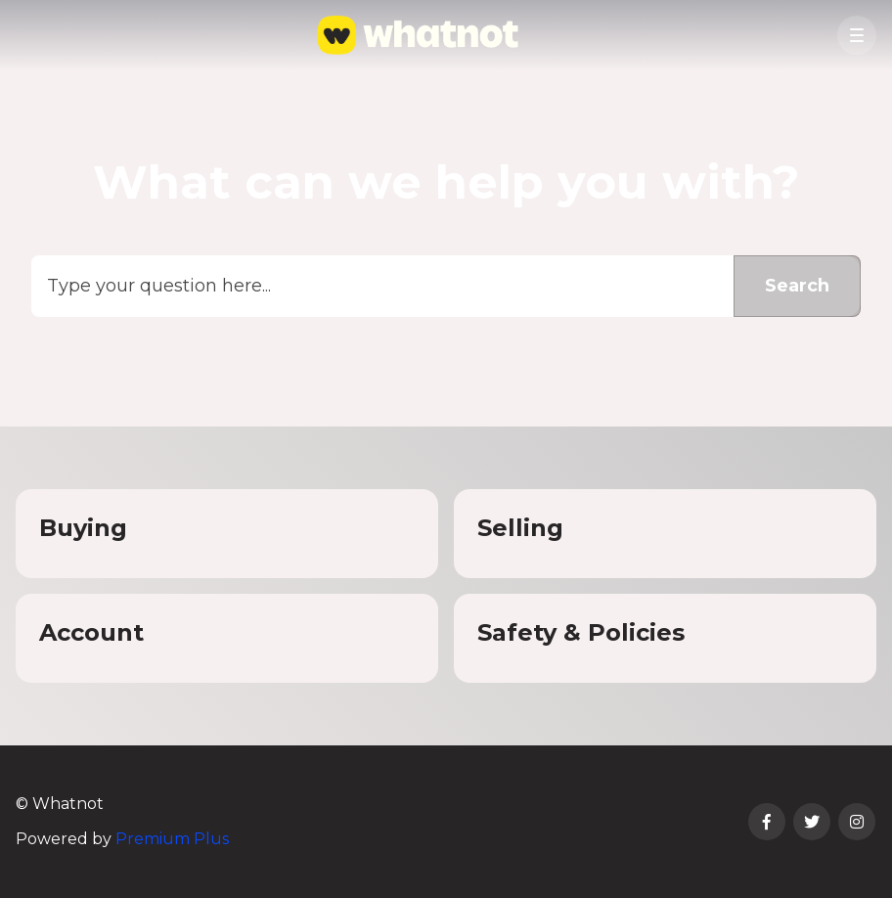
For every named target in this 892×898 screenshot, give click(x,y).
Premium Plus (172, 839)
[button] (856, 35)
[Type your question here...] (446, 286)
